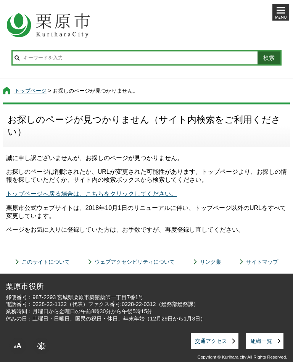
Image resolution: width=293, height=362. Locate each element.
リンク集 (210, 262)
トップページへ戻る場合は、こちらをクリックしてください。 (91, 194)
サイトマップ (262, 262)
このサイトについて (46, 262)
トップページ (30, 91)
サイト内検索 (17, 57)
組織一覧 (261, 341)
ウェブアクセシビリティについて (135, 262)
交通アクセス (211, 341)
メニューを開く (280, 12)
